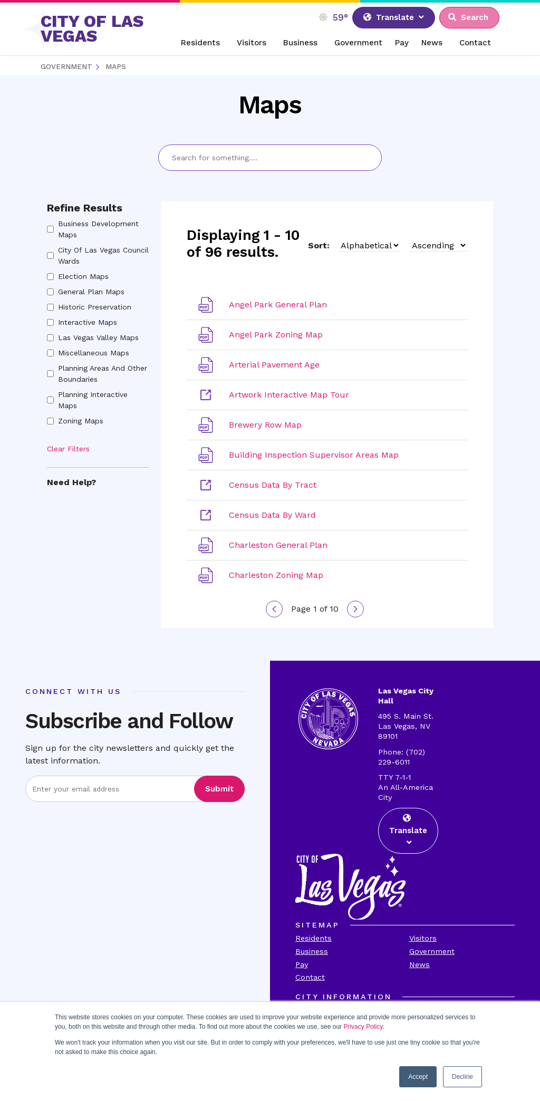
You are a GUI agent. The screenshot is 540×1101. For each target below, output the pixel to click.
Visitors (251, 42)
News (431, 42)
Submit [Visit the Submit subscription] (219, 789)
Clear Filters (68, 449)
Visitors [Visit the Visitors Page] (423, 938)
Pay (402, 42)
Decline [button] (462, 1076)
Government (358, 42)
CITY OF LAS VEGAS (92, 28)
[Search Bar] (269, 157)
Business (300, 42)
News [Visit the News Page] (419, 964)
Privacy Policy (362, 1026)
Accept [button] (418, 1076)
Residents (200, 42)
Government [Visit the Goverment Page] (432, 951)
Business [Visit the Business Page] (311, 951)
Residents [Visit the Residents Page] (313, 938)
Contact (475, 42)
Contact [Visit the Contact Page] (310, 977)
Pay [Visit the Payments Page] (301, 964)
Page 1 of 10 (315, 609)
